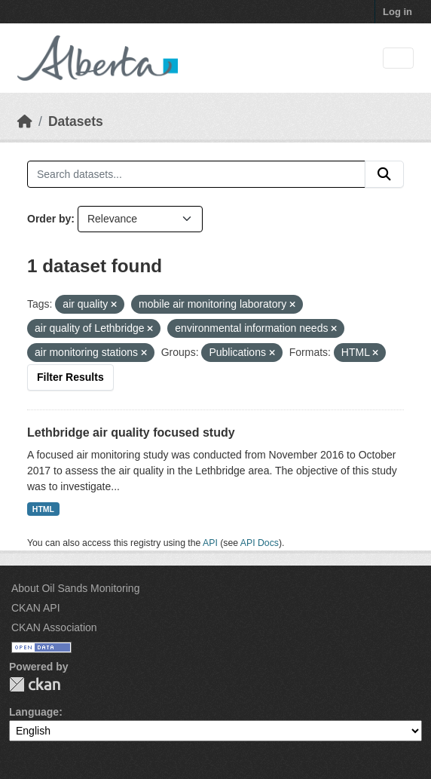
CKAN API (35, 608)
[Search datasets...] (196, 174)
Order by (49, 219)
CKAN (34, 684)
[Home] (24, 121)
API (210, 543)
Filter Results (70, 377)
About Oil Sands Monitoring (75, 588)
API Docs (259, 543)
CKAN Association (54, 627)
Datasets (75, 121)
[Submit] (384, 174)
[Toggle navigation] (398, 58)
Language (34, 712)
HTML (43, 509)
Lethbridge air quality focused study (131, 432)
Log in (397, 11)
